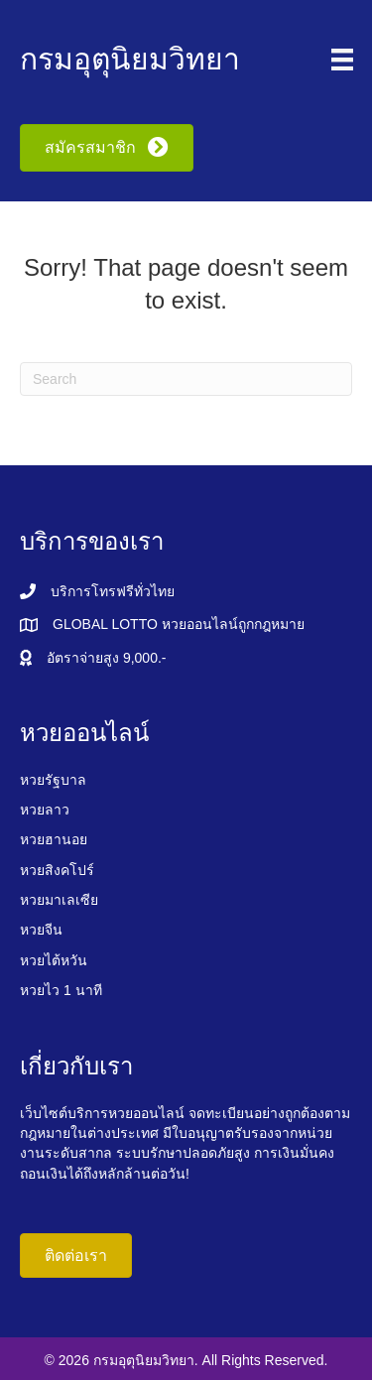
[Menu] (342, 59)
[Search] (186, 379)
